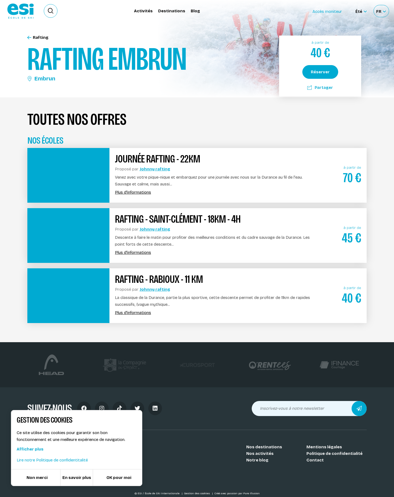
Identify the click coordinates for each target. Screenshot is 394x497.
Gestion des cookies (197, 493)
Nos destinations (264, 446)
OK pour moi (118, 477)
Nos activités (260, 453)
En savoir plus (76, 477)
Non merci (37, 477)
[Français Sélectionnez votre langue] (381, 11)
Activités (143, 10)
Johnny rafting (155, 169)
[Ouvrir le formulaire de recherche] (50, 11)
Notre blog (257, 460)
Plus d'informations (133, 192)
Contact (315, 460)
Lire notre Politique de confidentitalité (52, 460)
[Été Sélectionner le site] (361, 11)
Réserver (320, 71)
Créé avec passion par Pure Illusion (237, 493)
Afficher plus (30, 449)
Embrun (41, 78)
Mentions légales (324, 446)
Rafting (37, 38)
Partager (320, 87)
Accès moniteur (327, 11)
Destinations (171, 10)
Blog (195, 10)
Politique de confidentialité (334, 453)
